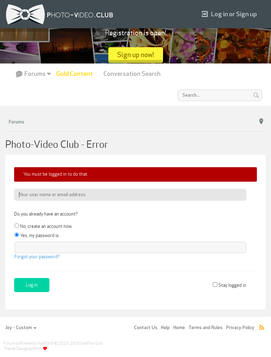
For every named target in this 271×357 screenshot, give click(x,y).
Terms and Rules (205, 328)
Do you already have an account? (46, 214)
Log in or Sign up (229, 14)
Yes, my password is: (36, 235)
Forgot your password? (37, 257)
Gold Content (74, 74)
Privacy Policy (240, 328)
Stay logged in (229, 285)
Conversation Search (132, 74)
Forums (35, 74)
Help (165, 328)
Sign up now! (135, 55)
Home (179, 328)
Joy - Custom (20, 328)
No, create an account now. (43, 226)
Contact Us (145, 328)
